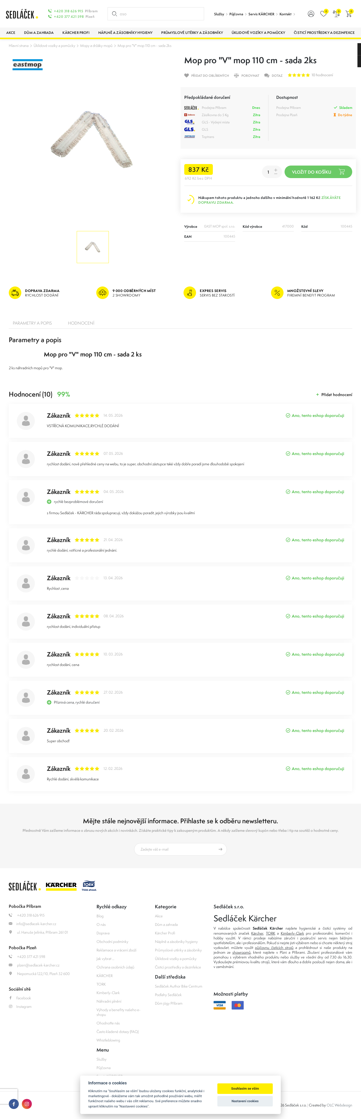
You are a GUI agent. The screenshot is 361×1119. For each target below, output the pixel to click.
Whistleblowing (108, 1040)
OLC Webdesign (339, 1105)
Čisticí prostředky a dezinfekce (178, 967)
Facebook (20, 998)
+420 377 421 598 (69, 16)
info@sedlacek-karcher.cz (32, 923)
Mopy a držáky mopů (96, 45)
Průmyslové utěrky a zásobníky (178, 950)
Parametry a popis (32, 323)
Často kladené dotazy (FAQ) (118, 1031)
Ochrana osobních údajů (115, 967)
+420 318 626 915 (68, 11)
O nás (101, 924)
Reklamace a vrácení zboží (116, 950)
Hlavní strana (19, 45)
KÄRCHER (105, 975)
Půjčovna (236, 14)
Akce (159, 916)
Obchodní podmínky (112, 941)
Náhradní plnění (109, 1001)
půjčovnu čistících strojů (274, 947)
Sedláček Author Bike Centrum (178, 986)
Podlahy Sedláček (168, 994)
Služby (219, 14)
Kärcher (257, 933)
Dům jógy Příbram (169, 1003)
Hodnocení (81, 323)
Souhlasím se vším (245, 1088)
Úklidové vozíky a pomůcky (54, 45)
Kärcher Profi (165, 933)
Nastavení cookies (245, 1101)
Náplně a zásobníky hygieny (176, 941)
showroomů (241, 952)
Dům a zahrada (166, 924)
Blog (100, 916)
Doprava (103, 933)
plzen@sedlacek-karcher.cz (34, 965)
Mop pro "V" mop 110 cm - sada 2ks (144, 45)
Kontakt (286, 14)
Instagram (20, 1006)
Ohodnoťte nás (108, 1023)
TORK (101, 984)
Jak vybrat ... (105, 958)
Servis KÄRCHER (261, 14)
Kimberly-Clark (108, 992)
